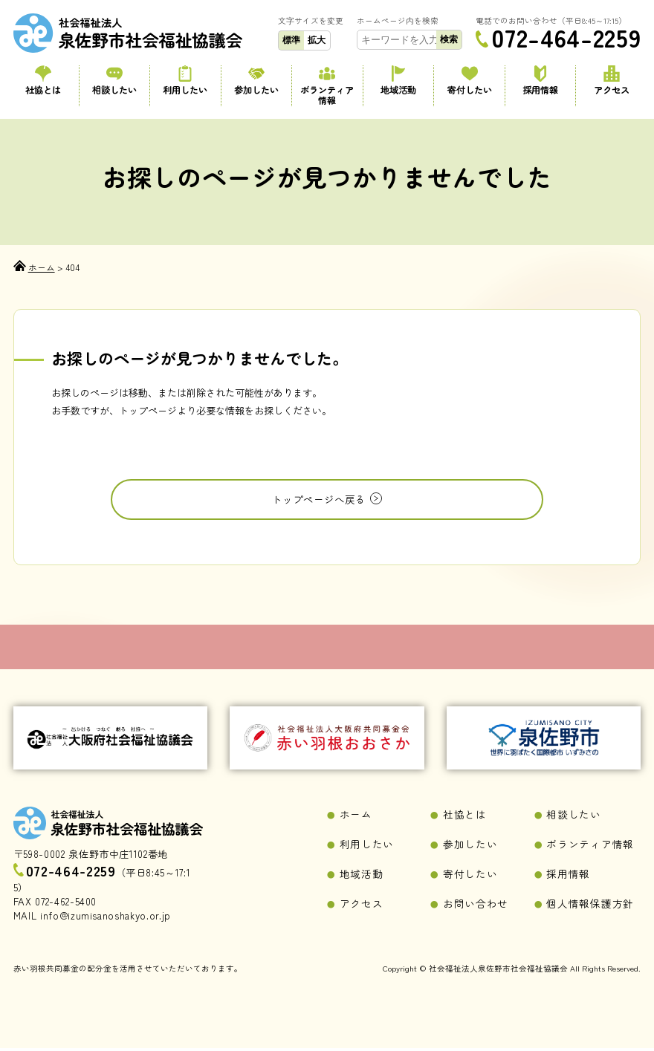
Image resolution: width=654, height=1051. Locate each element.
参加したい (256, 81)
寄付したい (469, 81)
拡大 (317, 40)
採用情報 (540, 81)
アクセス (611, 81)
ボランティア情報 (327, 85)
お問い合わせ (473, 906)
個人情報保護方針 (586, 906)
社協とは (43, 81)
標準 (291, 40)
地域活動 (398, 81)
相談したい (114, 81)
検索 (449, 39)
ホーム (355, 820)
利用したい (185, 81)
